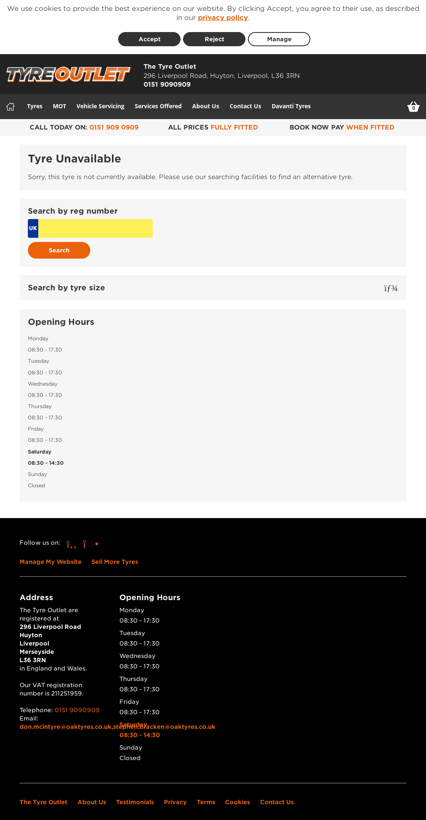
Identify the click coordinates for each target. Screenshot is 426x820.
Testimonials (135, 797)
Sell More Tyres (115, 556)
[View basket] (413, 101)
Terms (206, 797)
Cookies (237, 797)
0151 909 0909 (114, 122)
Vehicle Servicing (100, 101)
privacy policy (223, 18)
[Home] (10, 101)
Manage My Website (51, 556)
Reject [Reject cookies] (214, 34)
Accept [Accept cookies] (150, 34)
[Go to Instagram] (91, 538)
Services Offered (158, 101)
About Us (205, 101)
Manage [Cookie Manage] (279, 34)
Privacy (175, 797)
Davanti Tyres (291, 101)
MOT (59, 101)
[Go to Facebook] (72, 538)
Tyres (34, 101)
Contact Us (245, 101)
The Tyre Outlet (43, 797)
